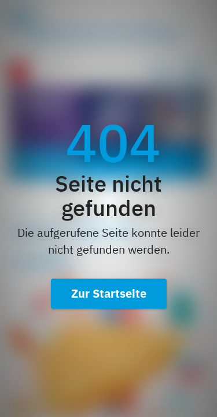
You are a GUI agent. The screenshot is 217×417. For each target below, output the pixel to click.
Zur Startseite (108, 293)
